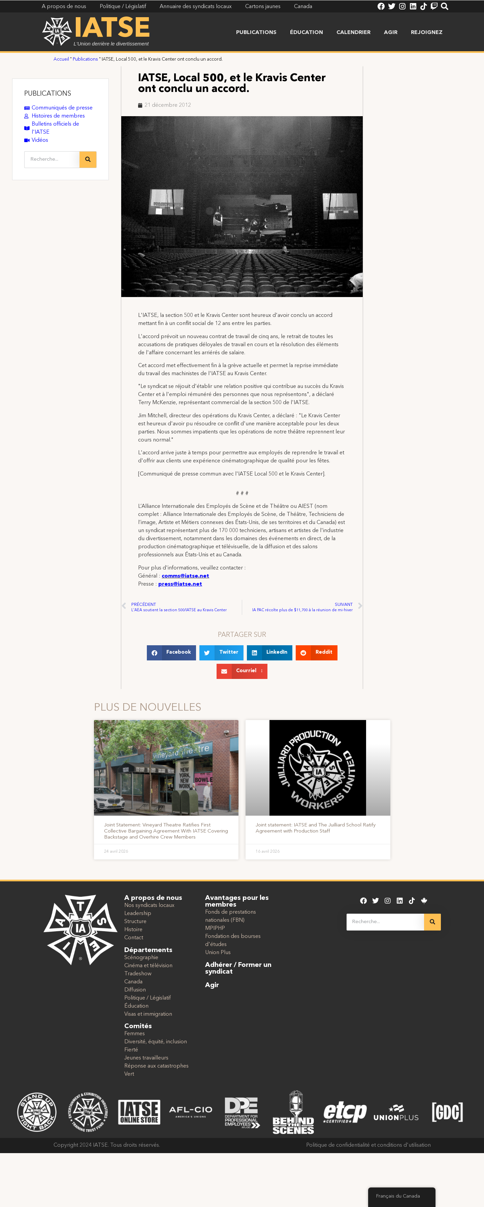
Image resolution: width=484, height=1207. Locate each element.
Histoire (133, 930)
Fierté (131, 1050)
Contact (133, 938)
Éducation (306, 32)
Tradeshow (138, 974)
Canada (133, 982)
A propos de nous (153, 898)
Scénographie (141, 957)
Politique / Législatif (147, 998)
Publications (256, 32)
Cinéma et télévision (148, 966)
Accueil (61, 59)
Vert (129, 1074)
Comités (138, 1026)
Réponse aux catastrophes (156, 1066)
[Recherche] (87, 160)
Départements (148, 950)
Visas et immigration (148, 1014)
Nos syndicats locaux (149, 905)
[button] (171, 652)
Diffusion (135, 990)
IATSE (112, 29)
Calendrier (353, 32)
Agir (390, 32)
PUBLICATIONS (47, 94)
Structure (135, 921)
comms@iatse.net (185, 576)
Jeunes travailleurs (146, 1058)
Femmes (134, 1034)
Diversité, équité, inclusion (155, 1042)
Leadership (137, 913)
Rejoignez (427, 32)
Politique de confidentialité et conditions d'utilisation (368, 1145)
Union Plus (218, 952)
